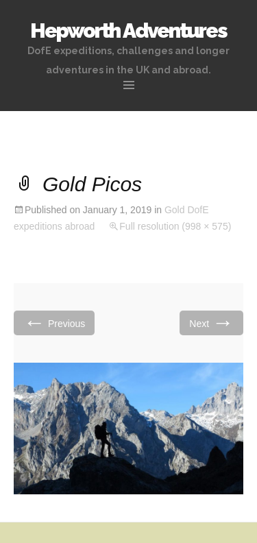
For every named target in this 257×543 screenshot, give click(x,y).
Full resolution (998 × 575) (175, 226)
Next (211, 323)
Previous (54, 323)
